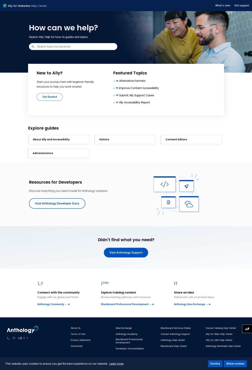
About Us (76, 328)
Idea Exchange (124, 328)
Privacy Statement (80, 340)
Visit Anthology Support (126, 252)
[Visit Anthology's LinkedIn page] (20, 338)
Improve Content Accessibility (139, 88)
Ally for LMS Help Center (219, 340)
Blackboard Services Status (176, 328)
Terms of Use (78, 334)
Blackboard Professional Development (126, 304)
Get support (241, 5)
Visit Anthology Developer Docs (57, 203)
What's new (222, 5)
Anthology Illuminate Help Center (223, 346)
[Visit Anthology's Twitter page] (14, 338)
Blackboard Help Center (174, 346)
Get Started (49, 96)
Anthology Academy (127, 334)
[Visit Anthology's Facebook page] (8, 338)
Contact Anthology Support (175, 334)
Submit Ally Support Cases (136, 95)
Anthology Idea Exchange (191, 304)
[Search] (73, 46)
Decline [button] (215, 363)
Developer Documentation (130, 348)
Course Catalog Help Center (221, 328)
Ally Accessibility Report (134, 102)
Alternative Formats (132, 81)
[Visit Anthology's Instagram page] (25, 338)
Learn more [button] (116, 363)
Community (76, 346)
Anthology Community (52, 304)
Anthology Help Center (173, 340)
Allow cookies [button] (235, 363)
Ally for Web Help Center (219, 334)
